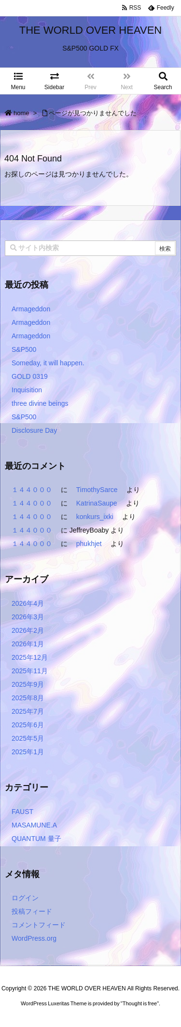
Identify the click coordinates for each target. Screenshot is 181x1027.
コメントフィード (39, 925)
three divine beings (40, 403)
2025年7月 (28, 711)
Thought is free (140, 1013)
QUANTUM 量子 (36, 838)
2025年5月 (28, 738)
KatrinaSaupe (96, 503)
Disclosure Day (34, 430)
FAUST (22, 811)
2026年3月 (28, 617)
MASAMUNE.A (34, 825)
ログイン (25, 898)
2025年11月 (30, 671)
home (21, 113)
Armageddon (31, 309)
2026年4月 (28, 603)
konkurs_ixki (94, 516)
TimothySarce (97, 489)
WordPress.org (34, 938)
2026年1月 (28, 644)
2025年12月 (30, 657)
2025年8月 (28, 698)
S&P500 (24, 349)
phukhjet (89, 543)
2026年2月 (28, 630)
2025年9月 (28, 684)
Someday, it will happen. (48, 363)
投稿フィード (32, 911)
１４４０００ (32, 489)
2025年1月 (28, 752)
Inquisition (27, 390)
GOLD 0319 (30, 376)
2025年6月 (28, 725)
